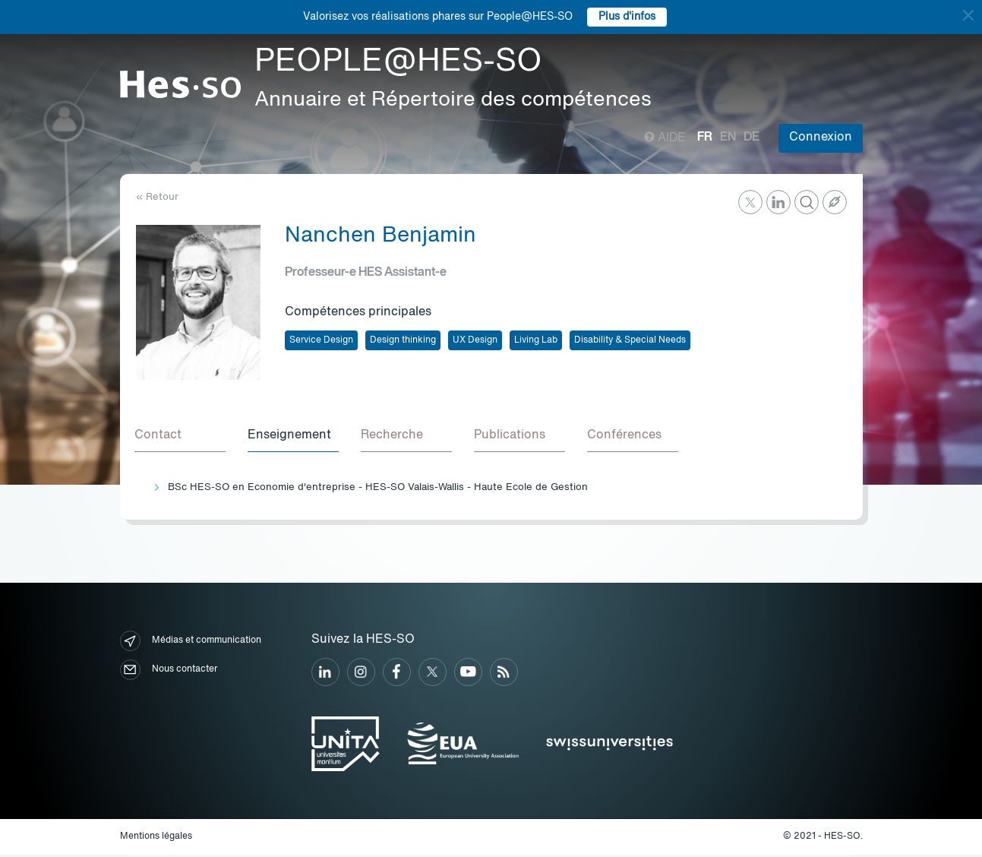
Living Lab (535, 340)
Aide (665, 138)
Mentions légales (156, 838)
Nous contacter (168, 672)
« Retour (157, 197)
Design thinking (403, 340)
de (751, 137)
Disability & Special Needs (630, 340)
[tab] (181, 437)
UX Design (475, 340)
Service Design (321, 340)
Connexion (820, 137)
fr (704, 137)
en (728, 137)
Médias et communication (190, 643)
